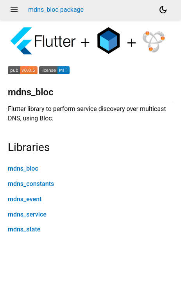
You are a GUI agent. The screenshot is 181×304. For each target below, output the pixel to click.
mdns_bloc (23, 168)
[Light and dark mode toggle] (163, 10)
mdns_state (24, 229)
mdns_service (27, 214)
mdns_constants (31, 183)
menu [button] (14, 10)
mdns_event (24, 199)
